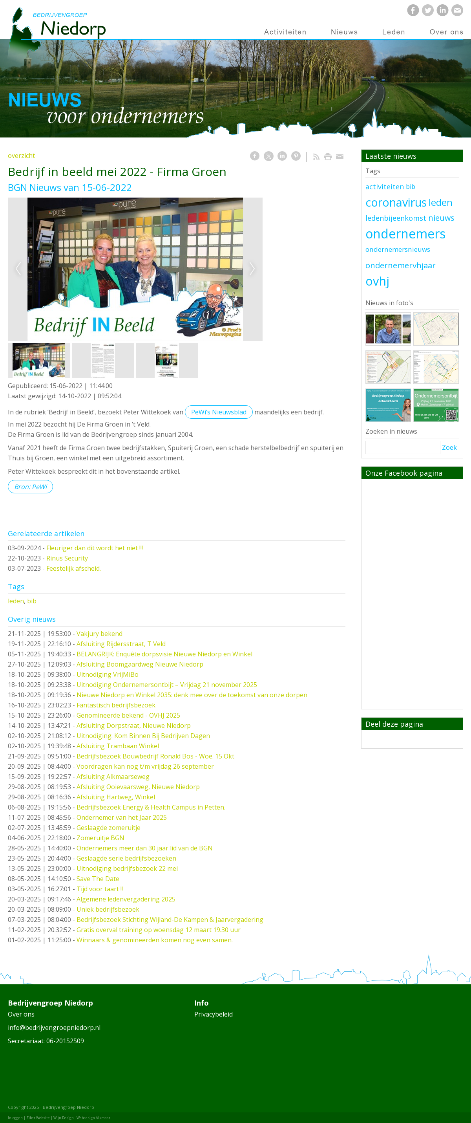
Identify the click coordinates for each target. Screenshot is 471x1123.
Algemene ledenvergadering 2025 (126, 899)
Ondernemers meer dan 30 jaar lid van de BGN (145, 848)
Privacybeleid (213, 1014)
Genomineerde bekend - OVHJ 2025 (128, 715)
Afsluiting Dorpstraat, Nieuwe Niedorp (134, 725)
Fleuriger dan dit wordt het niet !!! (94, 548)
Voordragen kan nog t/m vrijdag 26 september (145, 766)
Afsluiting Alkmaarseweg (113, 776)
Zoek (449, 447)
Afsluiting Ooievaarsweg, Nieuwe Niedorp (138, 786)
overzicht (21, 155)
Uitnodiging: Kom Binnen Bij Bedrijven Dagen (143, 735)
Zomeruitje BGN (100, 838)
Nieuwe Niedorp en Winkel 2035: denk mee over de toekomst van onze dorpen (192, 695)
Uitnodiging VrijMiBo (108, 674)
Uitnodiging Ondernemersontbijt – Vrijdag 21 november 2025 (167, 684)
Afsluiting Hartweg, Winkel (116, 797)
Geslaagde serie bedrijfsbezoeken (126, 858)
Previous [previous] (18, 269)
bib (32, 601)
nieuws (441, 218)
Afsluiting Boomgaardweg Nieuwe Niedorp (140, 664)
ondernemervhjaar (400, 265)
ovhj (377, 281)
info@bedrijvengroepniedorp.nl (54, 1027)
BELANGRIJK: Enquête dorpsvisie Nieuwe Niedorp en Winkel (164, 654)
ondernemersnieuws (397, 249)
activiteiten (384, 186)
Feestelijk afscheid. (73, 568)
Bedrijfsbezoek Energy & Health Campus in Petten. (151, 807)
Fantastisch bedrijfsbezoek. (117, 705)
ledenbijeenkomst (395, 218)
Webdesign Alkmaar (93, 1117)
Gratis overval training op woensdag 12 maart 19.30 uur (159, 929)
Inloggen (15, 1117)
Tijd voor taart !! (100, 889)
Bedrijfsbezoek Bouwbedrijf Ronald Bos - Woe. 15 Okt (155, 756)
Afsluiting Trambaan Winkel (118, 746)
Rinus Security (67, 558)
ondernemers (405, 233)
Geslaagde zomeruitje (109, 827)
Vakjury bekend (99, 633)
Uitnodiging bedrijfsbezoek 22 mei (127, 868)
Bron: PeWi (30, 486)
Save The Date (98, 878)
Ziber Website (38, 1117)
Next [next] (252, 269)
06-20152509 (65, 1041)
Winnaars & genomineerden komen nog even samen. (155, 940)
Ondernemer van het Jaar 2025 (122, 817)
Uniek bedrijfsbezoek (108, 909)
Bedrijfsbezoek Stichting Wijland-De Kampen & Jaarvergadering (170, 919)
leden (16, 601)
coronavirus (396, 202)
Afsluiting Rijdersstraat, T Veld (121, 643)
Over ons (21, 1014)
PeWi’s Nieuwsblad (218, 412)
